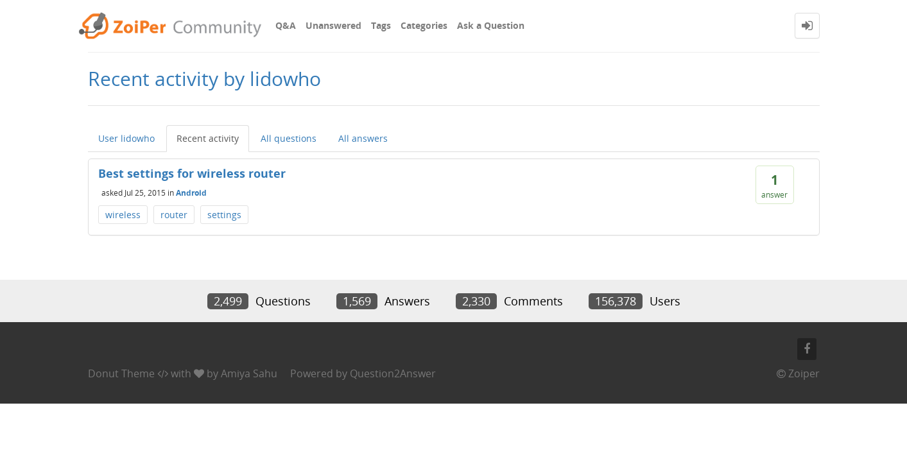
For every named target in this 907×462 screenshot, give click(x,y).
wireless (123, 215)
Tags (381, 25)
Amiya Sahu (249, 373)
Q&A (285, 25)
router (173, 215)
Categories (424, 25)
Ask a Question (490, 25)
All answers (363, 138)
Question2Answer (393, 373)
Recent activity (208, 138)
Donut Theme (121, 373)
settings (224, 215)
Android (191, 192)
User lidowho (126, 138)
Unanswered (333, 25)
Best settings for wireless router (192, 173)
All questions (288, 138)
